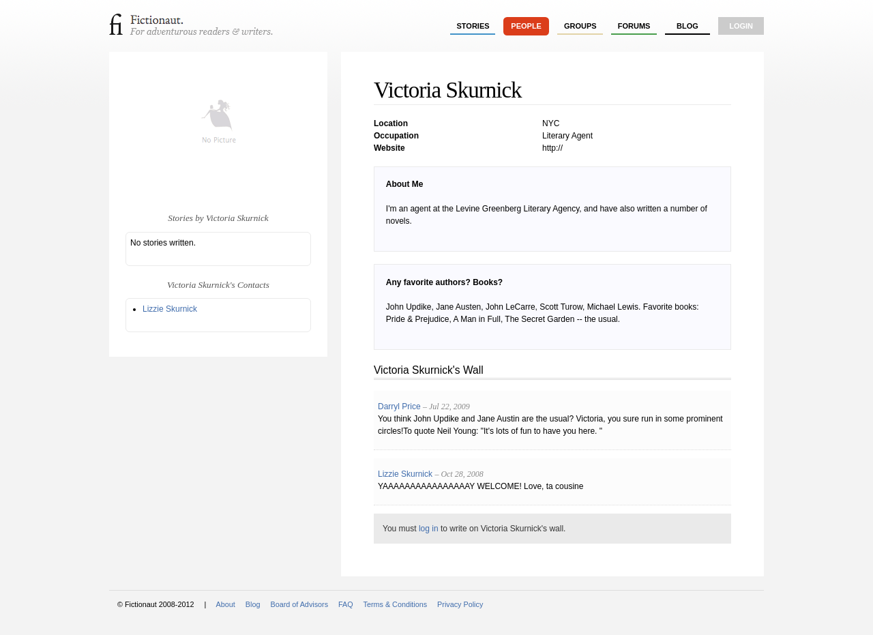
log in (429, 528)
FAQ (345, 604)
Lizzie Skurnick (170, 309)
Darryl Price (399, 406)
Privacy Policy (460, 604)
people (526, 26)
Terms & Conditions (396, 604)
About (225, 604)
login (741, 26)
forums (634, 26)
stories (473, 26)
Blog (687, 26)
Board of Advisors (299, 604)
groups (580, 26)
